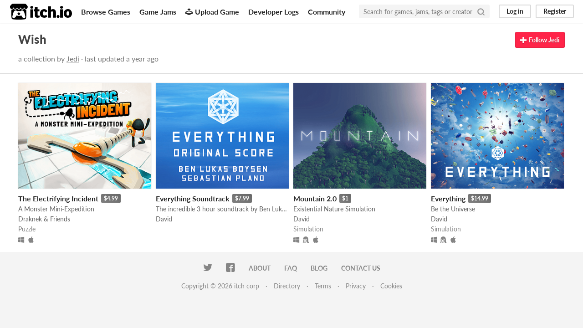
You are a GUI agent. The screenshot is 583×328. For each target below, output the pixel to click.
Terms (323, 286)
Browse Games (105, 11)
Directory (287, 286)
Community (326, 11)
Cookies (391, 286)
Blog (319, 268)
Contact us (360, 268)
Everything (448, 198)
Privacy (356, 286)
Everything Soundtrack (193, 198)
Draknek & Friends (44, 219)
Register (554, 11)
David (164, 219)
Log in (514, 11)
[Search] (481, 11)
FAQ (290, 268)
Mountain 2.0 (315, 198)
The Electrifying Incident (58, 198)
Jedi (72, 58)
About (260, 268)
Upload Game (212, 11)
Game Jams (157, 11)
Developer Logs (273, 11)
